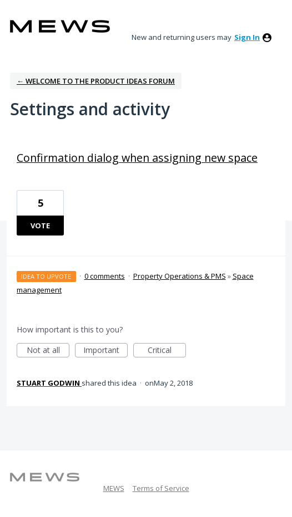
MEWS (113, 488)
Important (105, 351)
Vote (40, 226)
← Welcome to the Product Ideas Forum (96, 81)
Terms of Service (161, 488)
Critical (167, 351)
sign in (247, 37)
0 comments (104, 276)
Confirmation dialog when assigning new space (137, 157)
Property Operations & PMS (179, 276)
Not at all (48, 351)
